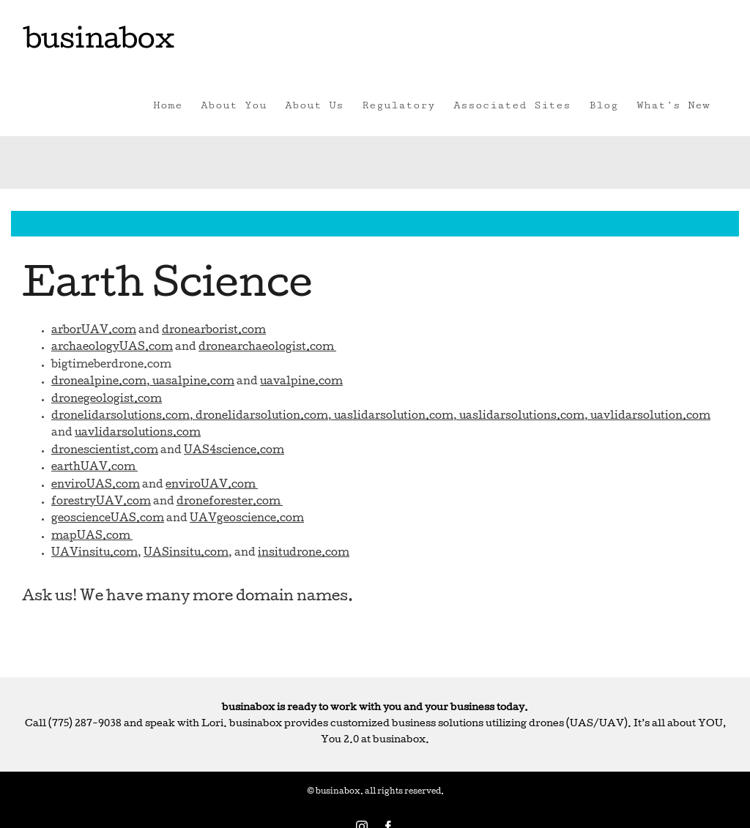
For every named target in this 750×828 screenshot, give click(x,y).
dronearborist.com (214, 331)
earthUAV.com (94, 468)
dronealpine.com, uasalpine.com (142, 382)
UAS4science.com (234, 451)
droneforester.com (230, 502)
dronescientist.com (104, 451)
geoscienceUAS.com (107, 519)
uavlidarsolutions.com (138, 433)
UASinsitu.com (186, 553)
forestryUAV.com (101, 502)
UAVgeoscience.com (247, 519)
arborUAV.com (93, 331)
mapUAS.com (92, 537)
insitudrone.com (303, 553)
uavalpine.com (301, 382)
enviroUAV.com (212, 485)
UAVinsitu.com (94, 553)
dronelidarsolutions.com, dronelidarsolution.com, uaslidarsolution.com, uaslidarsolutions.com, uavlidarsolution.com (380, 416)
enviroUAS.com (95, 485)
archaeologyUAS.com (112, 348)
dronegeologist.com (106, 400)
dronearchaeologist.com (267, 348)
